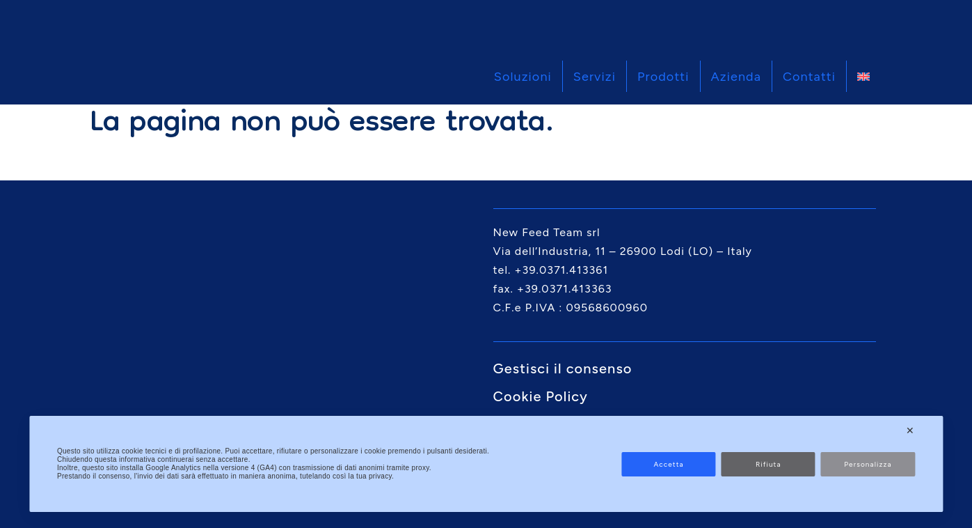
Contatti (809, 76)
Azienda (736, 76)
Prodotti (663, 76)
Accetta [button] (668, 464)
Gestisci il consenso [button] (562, 368)
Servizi (594, 76)
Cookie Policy (540, 396)
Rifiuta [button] (768, 464)
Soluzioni (523, 76)
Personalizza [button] (867, 464)
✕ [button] (910, 431)
